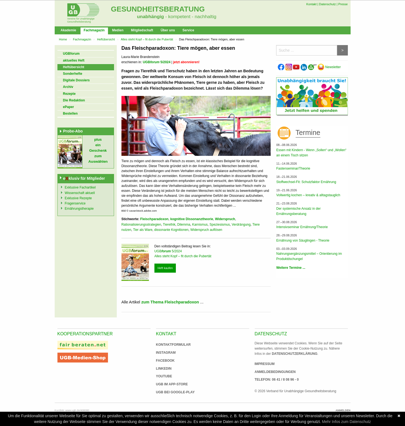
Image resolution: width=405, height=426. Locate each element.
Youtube (164, 376)
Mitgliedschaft (142, 30)
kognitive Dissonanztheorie (191, 219)
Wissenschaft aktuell (80, 193)
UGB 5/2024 (157, 62)
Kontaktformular (173, 345)
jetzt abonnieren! (186, 62)
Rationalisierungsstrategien (141, 224)
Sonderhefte (72, 74)
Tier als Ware (142, 230)
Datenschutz (327, 4)
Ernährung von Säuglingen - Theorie (302, 240)
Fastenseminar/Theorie (293, 168)
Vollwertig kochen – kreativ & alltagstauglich (308, 195)
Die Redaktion (74, 100)
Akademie (68, 30)
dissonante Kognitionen (171, 230)
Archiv (68, 87)
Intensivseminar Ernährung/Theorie (302, 227)
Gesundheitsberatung (158, 9)
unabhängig (150, 16)
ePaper (68, 107)
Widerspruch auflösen (206, 230)
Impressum (265, 364)
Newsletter (329, 67)
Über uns (168, 30)
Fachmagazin (94, 30)
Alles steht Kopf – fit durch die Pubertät (147, 39)
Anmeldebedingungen (275, 372)
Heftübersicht (106, 39)
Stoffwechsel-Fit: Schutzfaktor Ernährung (306, 182)
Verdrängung (241, 224)
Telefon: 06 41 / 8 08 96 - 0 (277, 379)
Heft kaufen (165, 268)
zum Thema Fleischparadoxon (170, 302)
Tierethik (169, 224)
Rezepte (69, 94)
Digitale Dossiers (76, 80)
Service (188, 30)
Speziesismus (219, 224)
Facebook (165, 361)
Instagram (166, 353)
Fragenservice (75, 203)
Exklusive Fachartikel (80, 187)
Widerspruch (225, 219)
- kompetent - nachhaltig (190, 16)
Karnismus (200, 224)
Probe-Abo (73, 131)
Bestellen (70, 113)
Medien (117, 30)
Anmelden (342, 410)
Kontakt (311, 4)
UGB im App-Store (170, 384)
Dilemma (183, 224)
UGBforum (71, 54)
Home (63, 39)
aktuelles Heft (73, 60)
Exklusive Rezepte (78, 198)
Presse (343, 4)
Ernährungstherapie (79, 209)
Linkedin (164, 368)
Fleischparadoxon (154, 219)
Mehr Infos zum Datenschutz (346, 421)
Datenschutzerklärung (294, 354)
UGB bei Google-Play (170, 392)
